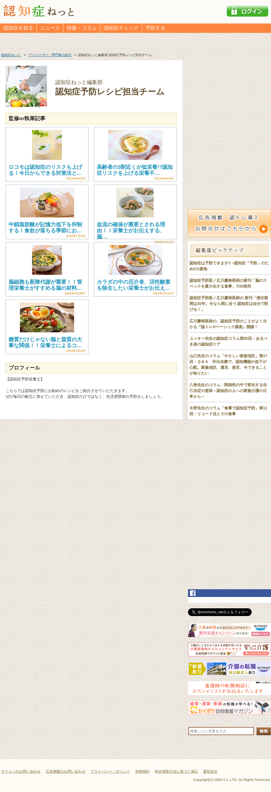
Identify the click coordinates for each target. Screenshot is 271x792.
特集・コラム (82, 28)
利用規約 (142, 771)
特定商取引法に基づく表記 (176, 771)
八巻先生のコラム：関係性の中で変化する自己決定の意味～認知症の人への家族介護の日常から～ (228, 391)
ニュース (50, 28)
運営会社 (210, 771)
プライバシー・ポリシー (110, 771)
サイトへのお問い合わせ (21, 771)
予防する (155, 28)
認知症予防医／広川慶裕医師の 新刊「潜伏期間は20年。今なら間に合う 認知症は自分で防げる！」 (228, 304)
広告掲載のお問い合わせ (65, 771)
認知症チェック (121, 28)
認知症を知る (18, 28)
